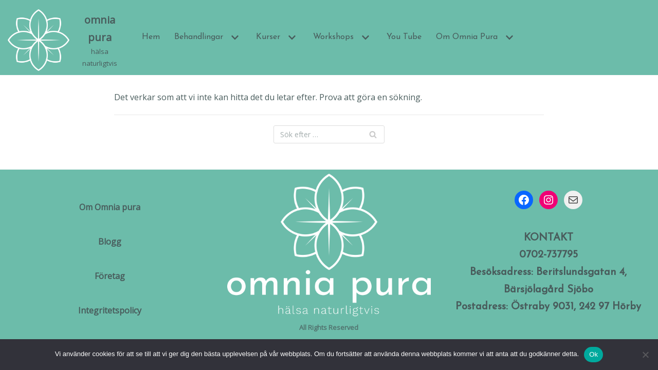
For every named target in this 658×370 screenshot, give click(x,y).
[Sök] (329, 134)
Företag (110, 276)
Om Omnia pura (109, 207)
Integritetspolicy (109, 310)
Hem (151, 37)
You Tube (404, 37)
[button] (234, 37)
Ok (593, 354)
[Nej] (645, 354)
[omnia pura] (66, 40)
